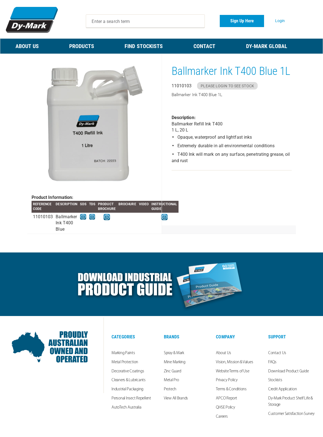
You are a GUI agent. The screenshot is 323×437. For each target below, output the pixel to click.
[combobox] (145, 21)
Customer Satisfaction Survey (291, 414)
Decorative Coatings (128, 371)
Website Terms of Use (232, 371)
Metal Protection (125, 362)
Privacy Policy (227, 380)
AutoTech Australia (126, 408)
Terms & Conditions (231, 389)
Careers (222, 417)
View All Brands (176, 398)
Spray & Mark (174, 353)
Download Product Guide (288, 371)
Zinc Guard (172, 371)
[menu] (161, 46)
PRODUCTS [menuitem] (81, 46)
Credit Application (282, 389)
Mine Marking (174, 362)
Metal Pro (171, 380)
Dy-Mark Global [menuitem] (266, 46)
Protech (170, 389)
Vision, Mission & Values (234, 362)
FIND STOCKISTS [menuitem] (144, 46)
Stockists (275, 380)
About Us (223, 353)
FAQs (272, 362)
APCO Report (226, 398)
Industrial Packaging (127, 389)
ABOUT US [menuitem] (27, 46)
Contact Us (277, 353)
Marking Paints (123, 353)
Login (280, 21)
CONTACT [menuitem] (204, 46)
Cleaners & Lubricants (129, 380)
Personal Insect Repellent (131, 398)
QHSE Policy (225, 408)
